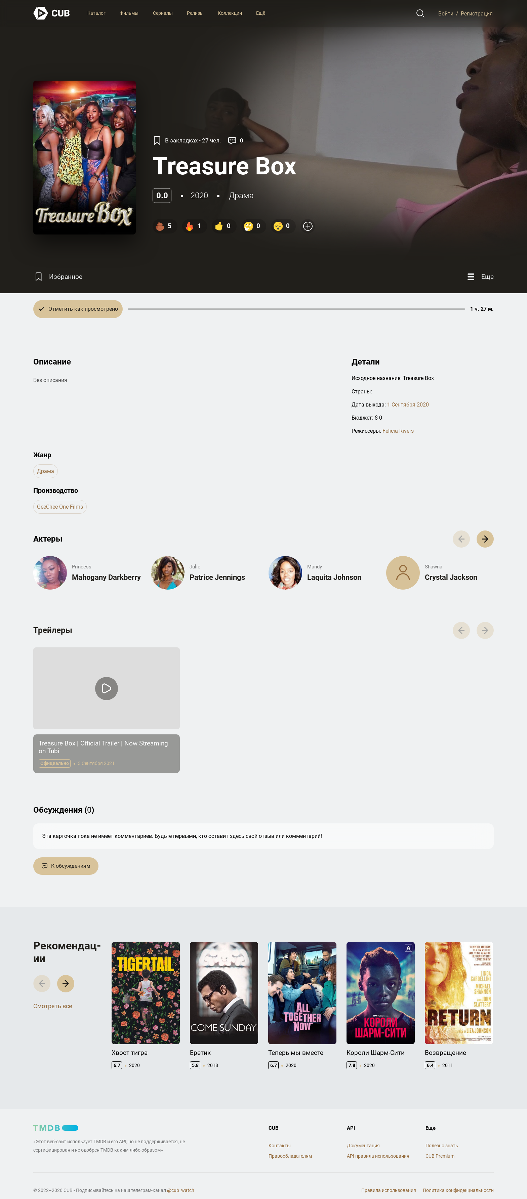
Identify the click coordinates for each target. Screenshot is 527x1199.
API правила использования (378, 1156)
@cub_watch (180, 1190)
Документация (363, 1145)
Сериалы (163, 13)
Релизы (195, 13)
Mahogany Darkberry (106, 577)
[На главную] (51, 13)
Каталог (96, 13)
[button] (485, 539)
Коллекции (230, 13)
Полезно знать (441, 1145)
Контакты (280, 1145)
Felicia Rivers (398, 431)
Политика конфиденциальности (458, 1190)
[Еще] (479, 276)
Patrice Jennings (217, 577)
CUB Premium (439, 1156)
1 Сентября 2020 (408, 404)
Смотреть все (52, 1006)
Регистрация (477, 13)
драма (241, 195)
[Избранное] (57, 276)
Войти (445, 13)
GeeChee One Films (60, 507)
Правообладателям (290, 1156)
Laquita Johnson (334, 577)
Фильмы (129, 13)
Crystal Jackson (451, 577)
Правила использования (388, 1190)
